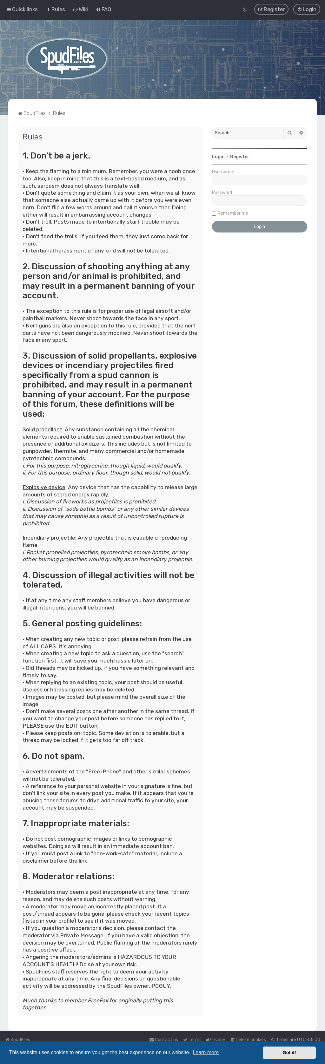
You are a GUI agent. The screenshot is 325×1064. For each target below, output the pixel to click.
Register (239, 156)
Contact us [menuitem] (163, 1039)
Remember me (233, 213)
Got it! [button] (289, 1052)
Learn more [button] (206, 1052)
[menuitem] (55, 9)
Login (218, 156)
